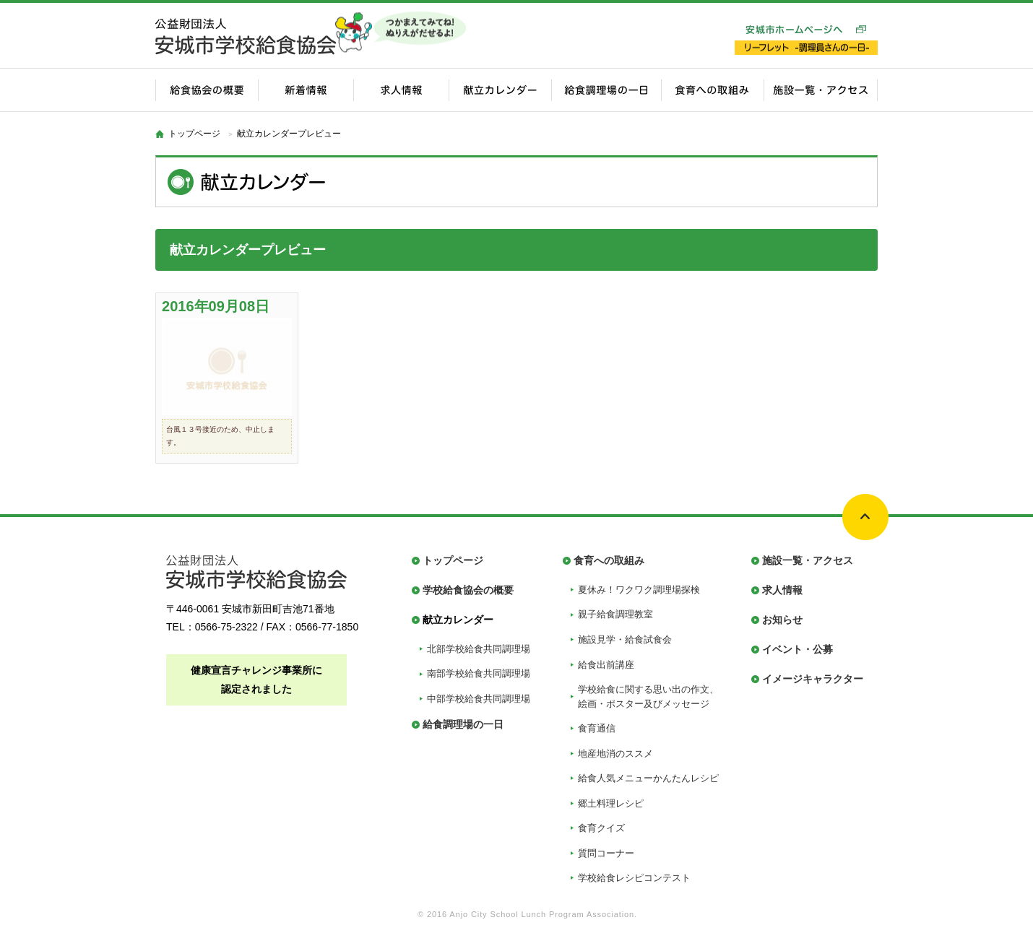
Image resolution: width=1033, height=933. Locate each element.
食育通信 (596, 728)
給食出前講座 (606, 664)
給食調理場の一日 (463, 724)
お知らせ (782, 619)
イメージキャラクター (812, 679)
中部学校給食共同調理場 (478, 698)
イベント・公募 (797, 649)
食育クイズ (601, 828)
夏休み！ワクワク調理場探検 (639, 589)
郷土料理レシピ (611, 803)
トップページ (194, 134)
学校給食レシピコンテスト (634, 877)
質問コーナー (606, 853)
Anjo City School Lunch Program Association (541, 914)
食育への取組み (609, 560)
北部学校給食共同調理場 (478, 648)
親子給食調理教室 (615, 614)
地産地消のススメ (615, 753)
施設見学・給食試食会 (625, 639)
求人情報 (782, 590)
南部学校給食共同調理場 (478, 673)
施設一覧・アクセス (807, 560)
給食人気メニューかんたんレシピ (648, 778)
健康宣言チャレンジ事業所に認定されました (256, 679)
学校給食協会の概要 (468, 590)
